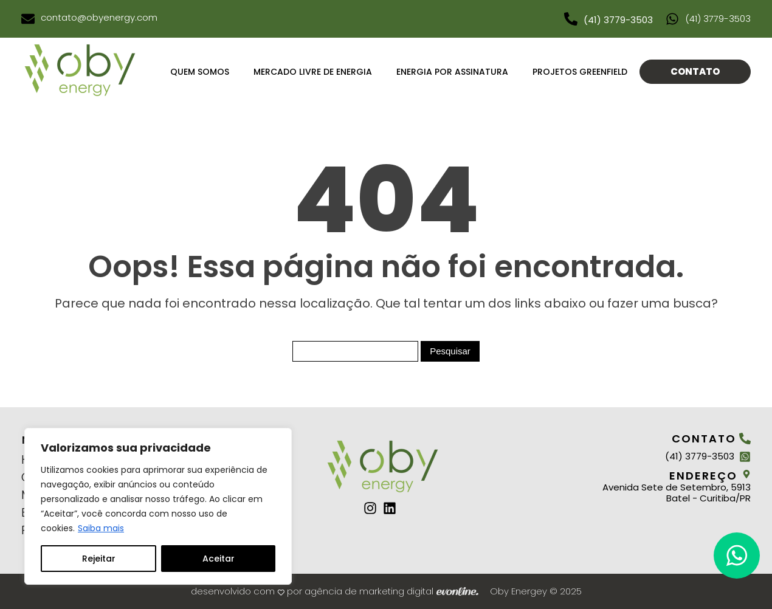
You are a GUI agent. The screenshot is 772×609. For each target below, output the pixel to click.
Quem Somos (199, 72)
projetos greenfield (579, 72)
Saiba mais (101, 528)
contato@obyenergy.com (99, 17)
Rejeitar (98, 558)
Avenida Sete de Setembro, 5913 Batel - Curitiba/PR (676, 493)
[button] (737, 555)
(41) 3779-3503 (618, 20)
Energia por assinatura (452, 72)
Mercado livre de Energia (312, 72)
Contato (695, 71)
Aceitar (218, 558)
